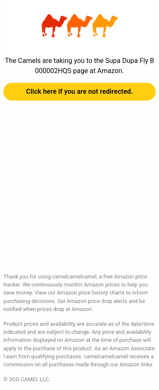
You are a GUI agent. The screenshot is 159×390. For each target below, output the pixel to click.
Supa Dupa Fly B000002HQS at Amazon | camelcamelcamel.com (80, 26)
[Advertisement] (79, 193)
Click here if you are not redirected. (79, 91)
